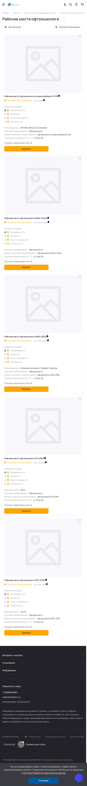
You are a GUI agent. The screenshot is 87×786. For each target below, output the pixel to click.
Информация (9, 670)
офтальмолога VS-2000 (48, 496)
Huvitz (23, 611)
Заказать (26, 148)
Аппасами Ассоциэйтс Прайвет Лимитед (38, 368)
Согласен (44, 780)
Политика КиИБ (77, 736)
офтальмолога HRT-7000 (48, 618)
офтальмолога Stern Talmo (49, 253)
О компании (8, 662)
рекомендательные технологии (58, 759)
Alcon (23, 490)
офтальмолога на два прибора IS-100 (54, 134)
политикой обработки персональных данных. (44, 772)
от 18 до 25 (38, 138)
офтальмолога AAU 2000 (48, 375)
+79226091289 (9, 692)
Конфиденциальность (55, 736)
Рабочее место (36, 131)
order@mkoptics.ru (11, 697)
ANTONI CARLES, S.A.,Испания (33, 127)
